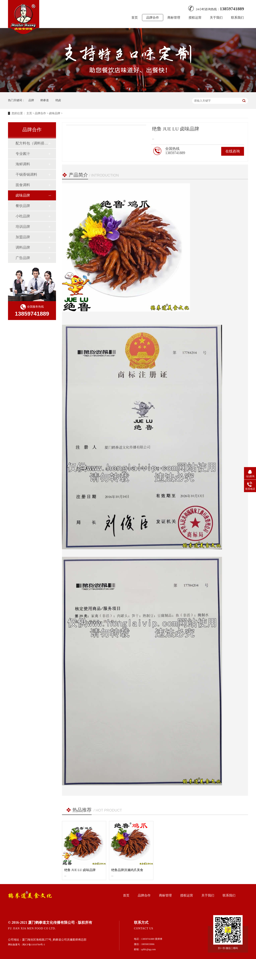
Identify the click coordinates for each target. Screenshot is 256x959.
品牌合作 (152, 17)
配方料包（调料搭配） (32, 143)
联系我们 (237, 17)
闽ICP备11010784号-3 (33, 944)
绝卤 (58, 100)
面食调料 (23, 185)
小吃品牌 (23, 216)
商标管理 (173, 17)
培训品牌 (23, 227)
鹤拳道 (44, 100)
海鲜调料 (23, 164)
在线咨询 (232, 151)
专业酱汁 (23, 154)
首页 (134, 17)
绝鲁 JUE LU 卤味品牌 (80, 870)
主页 (29, 113)
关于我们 (216, 17)
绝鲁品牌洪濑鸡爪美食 (127, 870)
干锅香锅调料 (26, 175)
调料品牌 (23, 247)
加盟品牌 (23, 237)
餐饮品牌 (23, 206)
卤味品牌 (54, 113)
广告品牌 (23, 258)
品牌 (31, 100)
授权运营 (195, 17)
